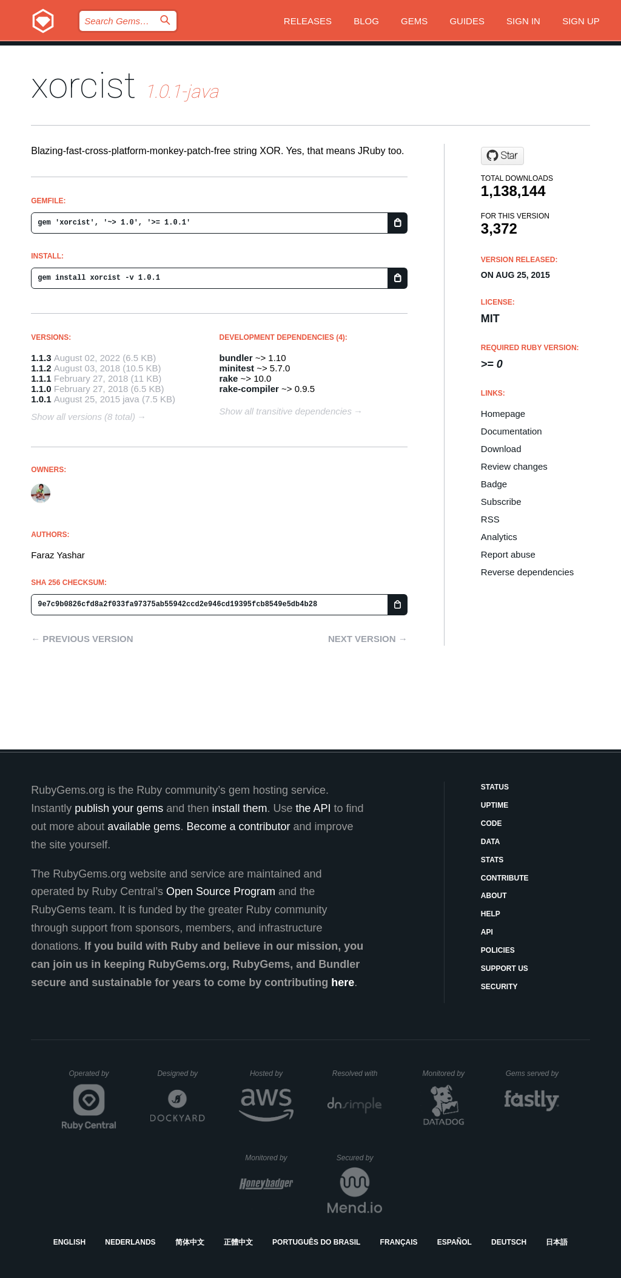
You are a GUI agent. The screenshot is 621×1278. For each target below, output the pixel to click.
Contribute (505, 878)
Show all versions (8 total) (83, 416)
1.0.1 (41, 399)
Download (501, 449)
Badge (494, 484)
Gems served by (533, 1073)
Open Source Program (220, 891)
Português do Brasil (316, 1242)
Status (495, 787)
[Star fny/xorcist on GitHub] (502, 156)
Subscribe (501, 501)
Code (491, 823)
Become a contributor (238, 826)
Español (454, 1242)
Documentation (511, 431)
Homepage (503, 413)
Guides (467, 21)
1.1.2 (41, 368)
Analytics (499, 537)
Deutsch (508, 1242)
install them (239, 808)
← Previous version (82, 639)
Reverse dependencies (527, 572)
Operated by (92, 1077)
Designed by (180, 1073)
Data (490, 841)
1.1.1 (41, 378)
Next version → (368, 639)
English (69, 1242)
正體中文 (238, 1242)
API (487, 932)
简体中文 (189, 1242)
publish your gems (119, 808)
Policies (498, 950)
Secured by (359, 1158)
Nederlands (130, 1242)
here (342, 982)
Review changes (514, 466)
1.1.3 (41, 358)
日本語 (557, 1242)
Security (499, 986)
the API (313, 808)
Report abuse (508, 554)
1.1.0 (41, 389)
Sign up (581, 21)
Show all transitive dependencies (286, 411)
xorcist (83, 85)
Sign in (523, 21)
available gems (143, 826)
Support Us (504, 968)
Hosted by (272, 1073)
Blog (366, 21)
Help (490, 914)
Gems (414, 21)
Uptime (494, 805)
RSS (490, 519)
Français (399, 1242)
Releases (308, 21)
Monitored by (447, 1073)
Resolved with (357, 1073)
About (494, 895)
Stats (492, 860)
